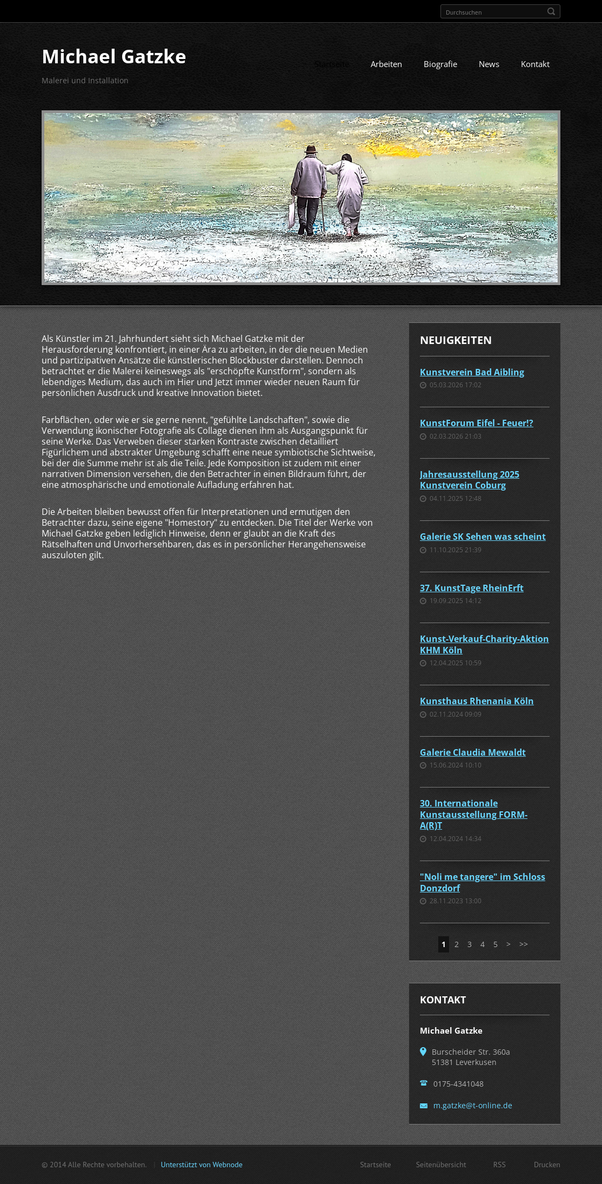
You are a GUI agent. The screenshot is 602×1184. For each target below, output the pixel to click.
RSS (499, 1164)
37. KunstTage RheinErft (472, 588)
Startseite (332, 63)
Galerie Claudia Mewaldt (473, 752)
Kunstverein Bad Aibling (472, 372)
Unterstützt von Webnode (201, 1164)
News (489, 63)
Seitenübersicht (441, 1164)
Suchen (551, 11)
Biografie (440, 63)
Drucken (547, 1164)
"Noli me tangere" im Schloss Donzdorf (482, 882)
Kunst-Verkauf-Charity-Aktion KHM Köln (484, 644)
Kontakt (535, 63)
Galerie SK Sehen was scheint (483, 537)
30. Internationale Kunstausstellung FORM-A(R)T (473, 814)
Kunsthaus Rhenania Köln (477, 701)
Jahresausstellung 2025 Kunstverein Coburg (469, 480)
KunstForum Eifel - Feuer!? (476, 423)
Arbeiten (386, 63)
